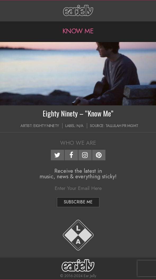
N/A (80, 125)
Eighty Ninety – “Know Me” (78, 113)
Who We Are (78, 143)
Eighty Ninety (46, 125)
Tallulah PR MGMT (121, 125)
